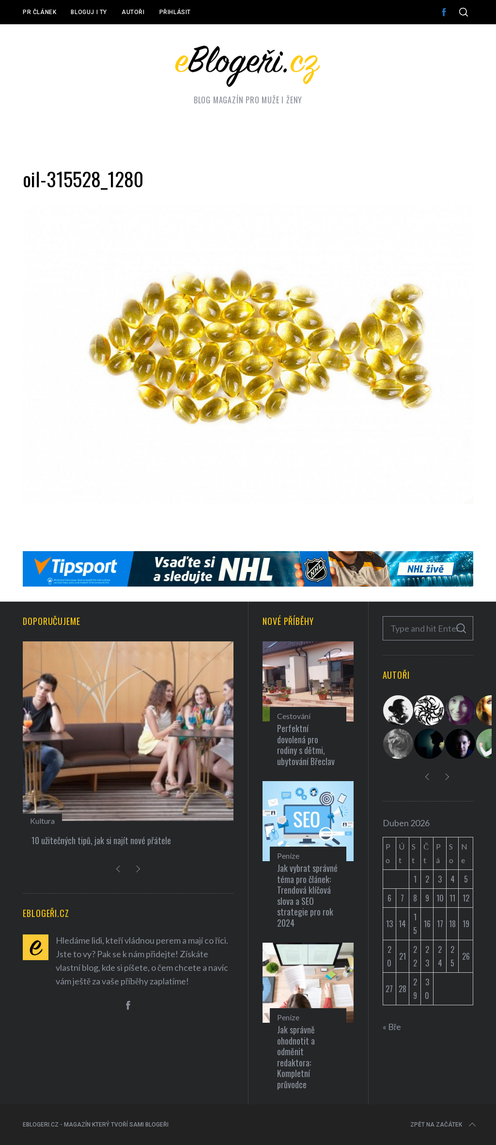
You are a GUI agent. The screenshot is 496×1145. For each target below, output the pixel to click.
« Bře (392, 1026)
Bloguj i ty (89, 12)
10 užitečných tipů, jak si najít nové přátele (101, 840)
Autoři (133, 12)
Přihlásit (175, 12)
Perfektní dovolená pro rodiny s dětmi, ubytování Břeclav (306, 745)
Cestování (293, 715)
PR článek (39, 12)
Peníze (288, 855)
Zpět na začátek (444, 1124)
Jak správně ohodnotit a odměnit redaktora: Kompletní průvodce (296, 1057)
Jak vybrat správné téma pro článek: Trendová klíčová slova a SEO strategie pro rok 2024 (307, 895)
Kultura (42, 820)
